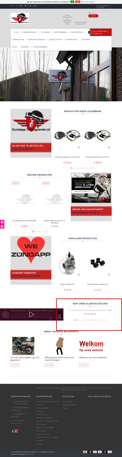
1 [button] (71, 167)
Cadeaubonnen (40, 47)
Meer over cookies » (88, 2)
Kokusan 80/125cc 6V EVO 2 (98, 157)
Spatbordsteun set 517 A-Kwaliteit (54, 222)
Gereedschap (55, 40)
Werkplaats (71, 40)
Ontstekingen (60, 32)
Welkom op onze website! (93, 357)
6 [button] (87, 167)
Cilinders (45, 32)
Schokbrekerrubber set (97, 284)
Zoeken (93, 16)
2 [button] (74, 167)
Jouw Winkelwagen (100, 31)
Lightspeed (50, 452)
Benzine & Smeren (36, 40)
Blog (15, 47)
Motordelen (77, 32)
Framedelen (18, 40)
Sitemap (39, 444)
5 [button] (84, 167)
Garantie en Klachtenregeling (47, 437)
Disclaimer (40, 441)
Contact (39, 405)
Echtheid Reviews (43, 434)
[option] (61, 74)
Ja (72, 2)
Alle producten (67, 401)
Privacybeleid (41, 431)
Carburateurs (29, 32)
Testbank (86, 40)
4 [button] (81, 167)
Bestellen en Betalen (44, 418)
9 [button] (101, 319)
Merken (25, 47)
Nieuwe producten (69, 405)
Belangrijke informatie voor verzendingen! (59, 358)
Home (16, 32)
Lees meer (15, 365)
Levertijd (39, 411)
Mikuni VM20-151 (67, 284)
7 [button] (91, 167)
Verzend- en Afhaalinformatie (47, 421)
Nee (77, 2)
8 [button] (94, 167)
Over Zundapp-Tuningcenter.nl (47, 401)
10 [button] (105, 319)
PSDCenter (29, 454)
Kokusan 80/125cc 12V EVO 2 (67, 157)
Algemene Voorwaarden (45, 428)
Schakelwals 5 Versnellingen (24, 221)
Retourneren (41, 424)
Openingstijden (42, 408)
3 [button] (78, 167)
